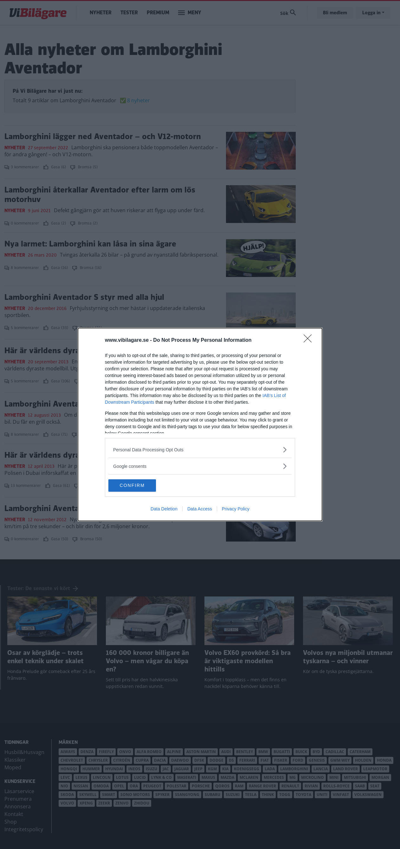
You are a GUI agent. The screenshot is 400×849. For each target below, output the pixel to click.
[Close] (310, 340)
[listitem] (200, 449)
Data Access (199, 509)
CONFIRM (138, 485)
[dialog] (200, 424)
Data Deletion (164, 509)
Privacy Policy (235, 509)
